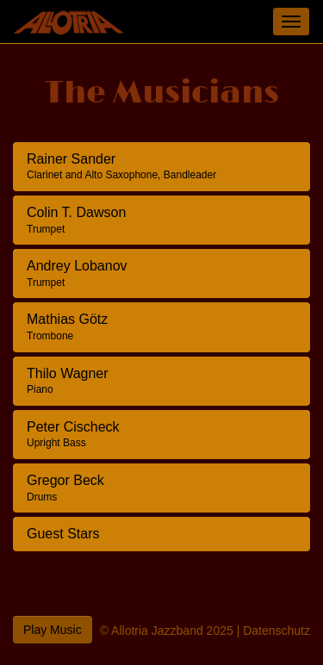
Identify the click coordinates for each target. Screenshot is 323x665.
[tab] (161, 166)
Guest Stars (63, 533)
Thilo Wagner (68, 381)
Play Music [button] (52, 630)
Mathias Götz (67, 327)
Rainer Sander (121, 167)
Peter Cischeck (73, 435)
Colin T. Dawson (76, 220)
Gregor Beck (65, 488)
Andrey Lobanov (77, 273)
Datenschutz (276, 630)
